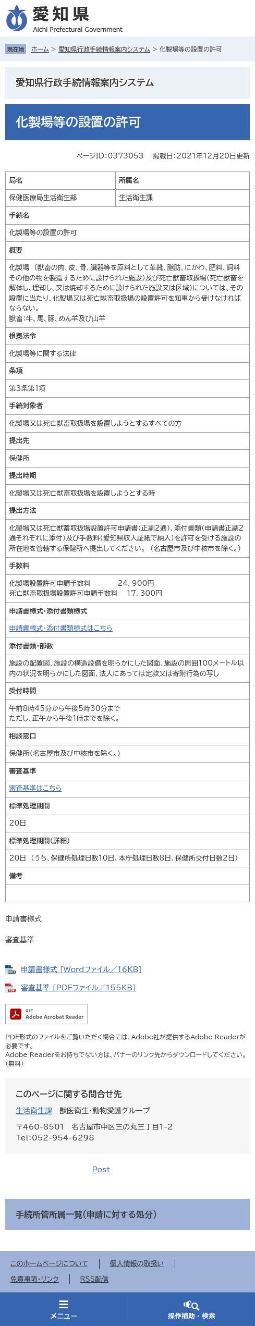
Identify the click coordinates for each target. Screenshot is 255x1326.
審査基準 (19, 939)
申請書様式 (23, 919)
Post (101, 1169)
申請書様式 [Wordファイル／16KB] (81, 969)
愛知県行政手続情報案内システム (104, 49)
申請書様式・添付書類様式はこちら (61, 628)
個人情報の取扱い (137, 1263)
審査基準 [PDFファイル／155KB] (78, 987)
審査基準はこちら (35, 788)
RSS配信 (94, 1279)
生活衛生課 (34, 1110)
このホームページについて (49, 1263)
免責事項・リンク (34, 1279)
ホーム (40, 49)
